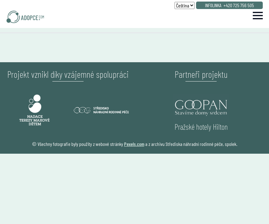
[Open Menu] (258, 16)
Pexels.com (134, 144)
